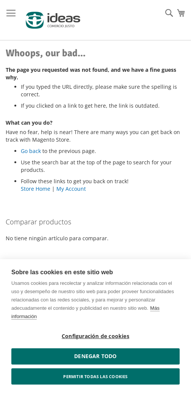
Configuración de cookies (95, 336)
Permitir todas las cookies (95, 376)
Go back (31, 151)
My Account (71, 188)
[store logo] (53, 20)
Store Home (35, 188)
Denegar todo (95, 356)
